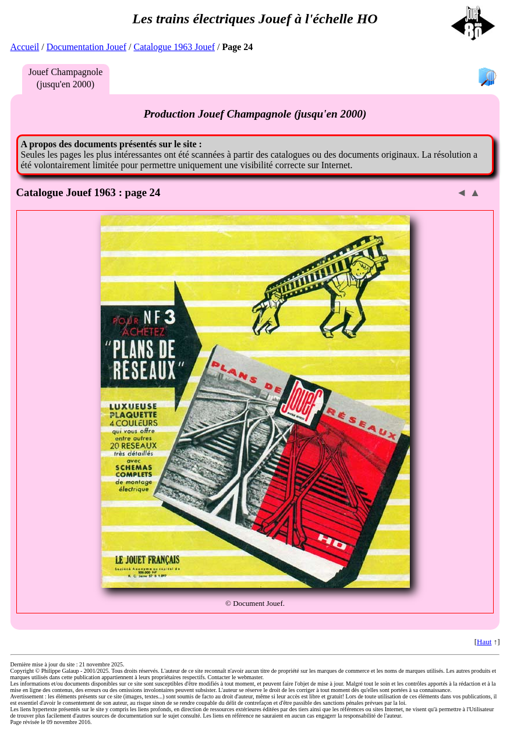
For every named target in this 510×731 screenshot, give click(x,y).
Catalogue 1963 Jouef (174, 47)
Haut (484, 641)
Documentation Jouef (86, 47)
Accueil (25, 47)
